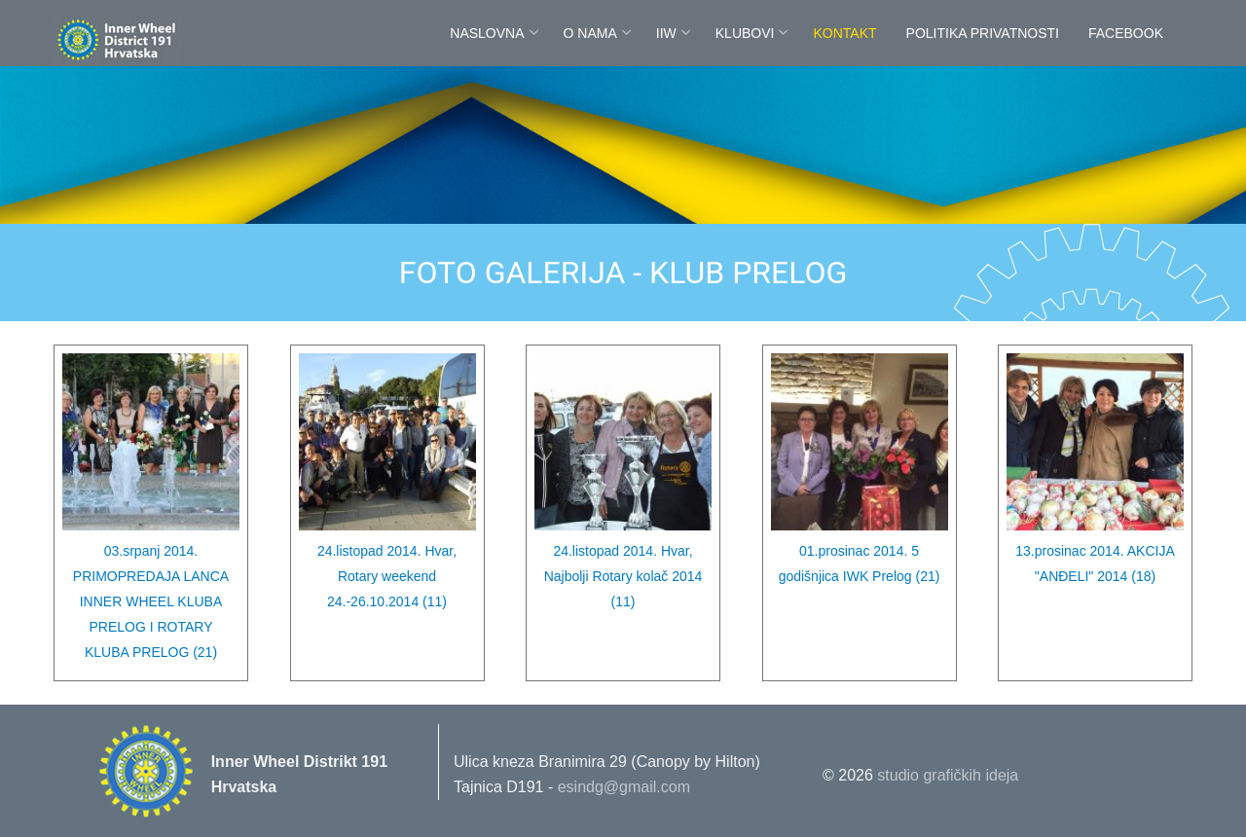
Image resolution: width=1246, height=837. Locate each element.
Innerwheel (161, 41)
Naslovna (487, 33)
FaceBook (1125, 33)
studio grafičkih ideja (947, 775)
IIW (666, 33)
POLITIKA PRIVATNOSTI (982, 33)
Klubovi (745, 33)
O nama (590, 33)
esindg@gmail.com (624, 787)
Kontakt (844, 33)
